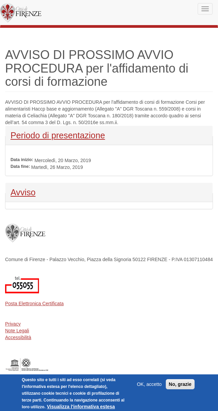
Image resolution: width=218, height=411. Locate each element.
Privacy (13, 324)
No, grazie (180, 387)
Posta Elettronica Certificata (34, 303)
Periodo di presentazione (58, 134)
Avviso (28, 191)
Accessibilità (18, 337)
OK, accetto (149, 387)
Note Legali (17, 330)
